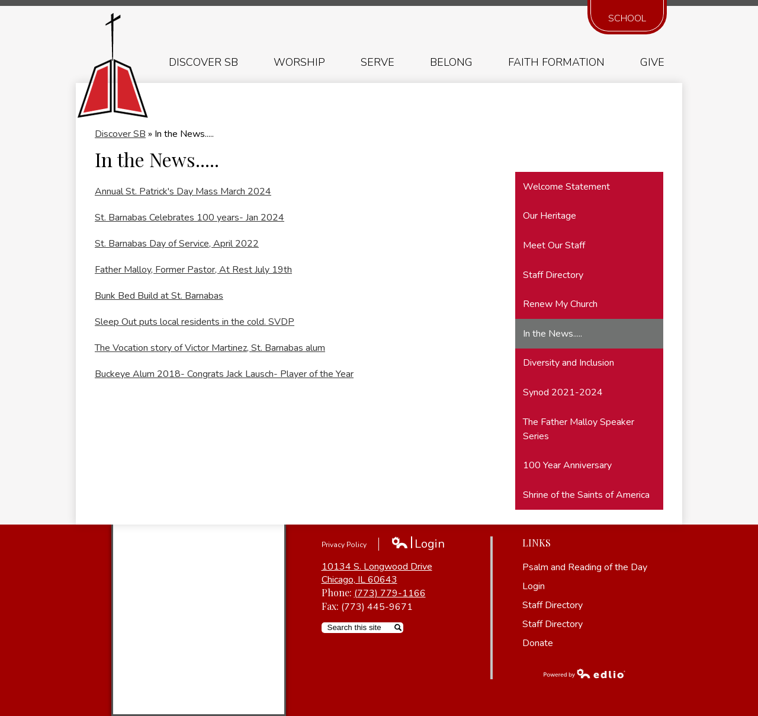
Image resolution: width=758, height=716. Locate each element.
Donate (537, 643)
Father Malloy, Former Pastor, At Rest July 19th (193, 269)
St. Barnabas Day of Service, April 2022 (177, 243)
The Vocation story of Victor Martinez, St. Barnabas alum (210, 347)
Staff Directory (552, 605)
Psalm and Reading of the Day (584, 567)
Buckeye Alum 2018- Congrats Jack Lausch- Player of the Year (224, 374)
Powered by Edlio (584, 673)
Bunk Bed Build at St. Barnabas (159, 295)
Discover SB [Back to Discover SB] (120, 133)
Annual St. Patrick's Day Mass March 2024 (183, 191)
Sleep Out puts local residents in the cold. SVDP (194, 321)
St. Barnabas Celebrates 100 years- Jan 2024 (189, 217)
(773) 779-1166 (390, 593)
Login (418, 543)
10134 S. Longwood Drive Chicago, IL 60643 (377, 573)
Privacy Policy (344, 544)
